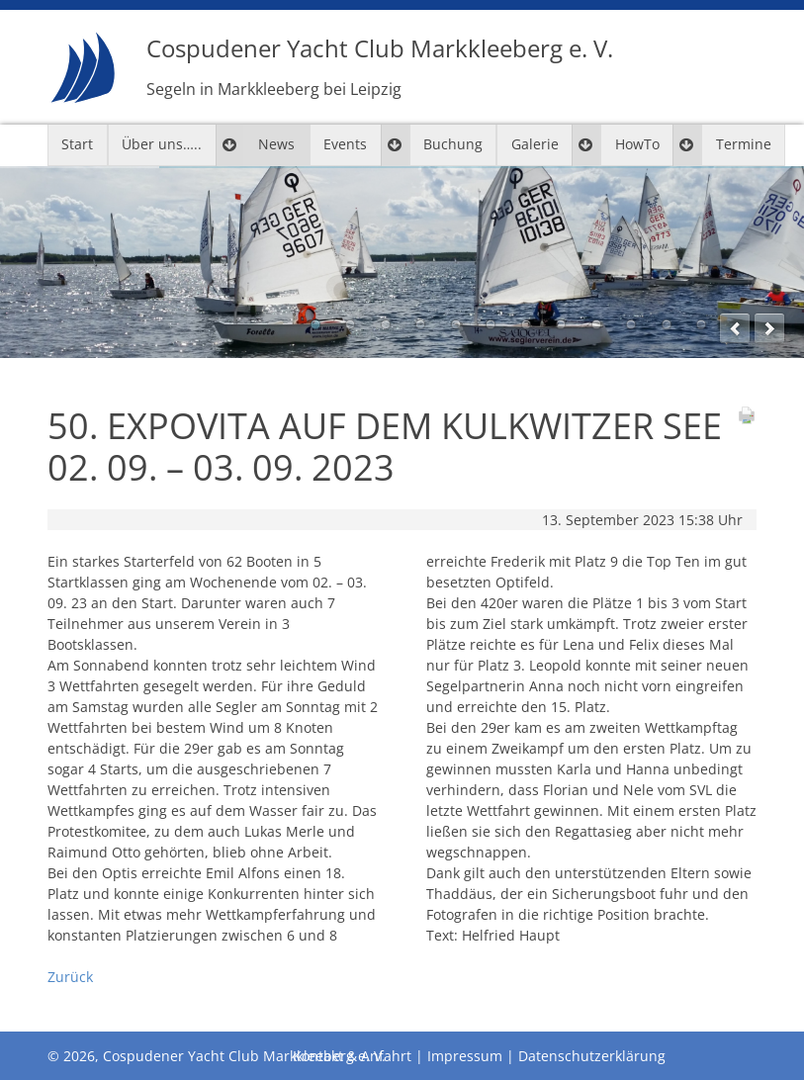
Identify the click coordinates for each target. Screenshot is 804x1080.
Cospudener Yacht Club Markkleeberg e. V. (379, 66)
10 (631, 324)
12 (701, 324)
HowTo (637, 144)
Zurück (70, 976)
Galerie (535, 144)
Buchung (453, 144)
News (276, 144)
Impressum (464, 1055)
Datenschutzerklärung (592, 1055)
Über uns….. (162, 144)
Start (77, 144)
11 (666, 324)
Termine (743, 144)
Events (345, 144)
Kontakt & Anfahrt (352, 1055)
